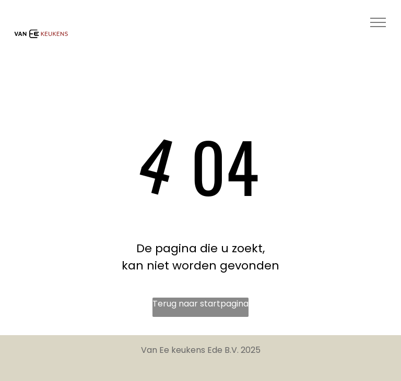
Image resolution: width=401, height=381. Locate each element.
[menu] (378, 22)
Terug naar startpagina (200, 304)
